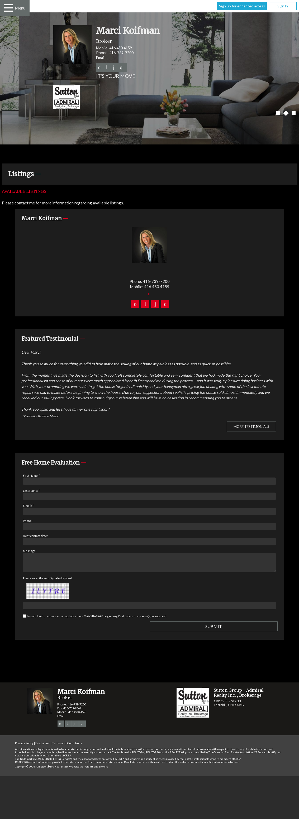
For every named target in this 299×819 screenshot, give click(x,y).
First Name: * (31, 475)
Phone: (27, 520)
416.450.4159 (120, 48)
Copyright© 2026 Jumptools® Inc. (34, 769)
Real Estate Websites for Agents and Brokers (81, 769)
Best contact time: (35, 535)
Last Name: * (31, 490)
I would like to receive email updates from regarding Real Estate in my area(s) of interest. (97, 619)
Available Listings (24, 191)
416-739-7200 (121, 52)
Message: (29, 551)
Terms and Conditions (67, 746)
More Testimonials (251, 426)
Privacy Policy (24, 746)
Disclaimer (42, 746)
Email (100, 57)
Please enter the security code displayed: (48, 581)
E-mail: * (28, 505)
